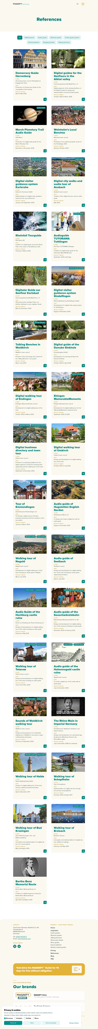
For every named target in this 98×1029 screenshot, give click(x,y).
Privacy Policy (74, 1023)
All (20, 38)
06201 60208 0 (21, 937)
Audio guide (42, 38)
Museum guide (56, 38)
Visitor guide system (72, 38)
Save (32, 1023)
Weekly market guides (58, 947)
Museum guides (56, 935)
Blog (52, 956)
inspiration (54, 931)
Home (53, 928)
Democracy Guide (57, 940)
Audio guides (55, 933)
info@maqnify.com (24, 939)
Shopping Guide (48, 42)
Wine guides (55, 943)
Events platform (33, 42)
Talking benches (64, 42)
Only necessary (51, 1023)
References (55, 953)
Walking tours (29, 38)
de (77, 4)
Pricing (53, 951)
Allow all (13, 1023)
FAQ (52, 959)
